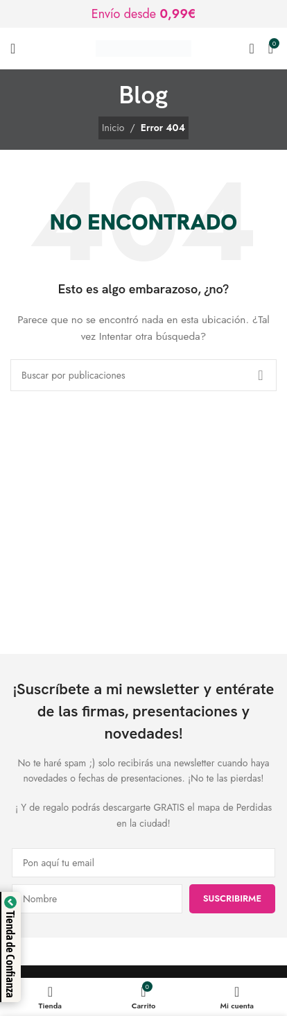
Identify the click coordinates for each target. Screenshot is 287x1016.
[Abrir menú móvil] (12, 48)
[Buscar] (251, 48)
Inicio (113, 128)
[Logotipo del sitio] (143, 47)
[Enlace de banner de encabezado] (143, 14)
